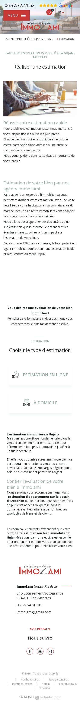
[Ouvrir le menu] (16, 15)
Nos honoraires (30, 679)
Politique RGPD (68, 684)
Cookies (45, 688)
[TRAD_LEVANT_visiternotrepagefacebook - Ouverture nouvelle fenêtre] (29, 651)
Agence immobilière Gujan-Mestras (29, 39)
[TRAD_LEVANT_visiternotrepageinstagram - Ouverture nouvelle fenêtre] (50, 651)
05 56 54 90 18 (29, 604)
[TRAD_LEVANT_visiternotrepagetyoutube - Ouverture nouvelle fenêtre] (40, 651)
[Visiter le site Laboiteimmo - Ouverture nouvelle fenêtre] (47, 697)
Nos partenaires (59, 679)
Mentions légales (22, 684)
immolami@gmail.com (34, 612)
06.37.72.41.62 (20, 5)
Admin (46, 684)
